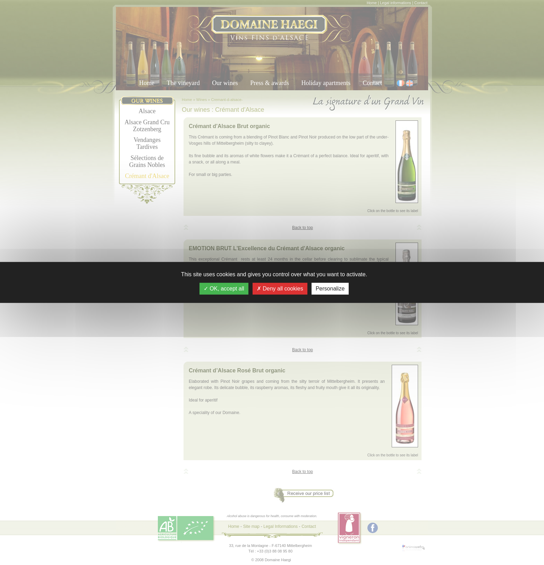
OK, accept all (224, 289)
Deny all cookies (280, 289)
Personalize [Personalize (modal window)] (330, 289)
